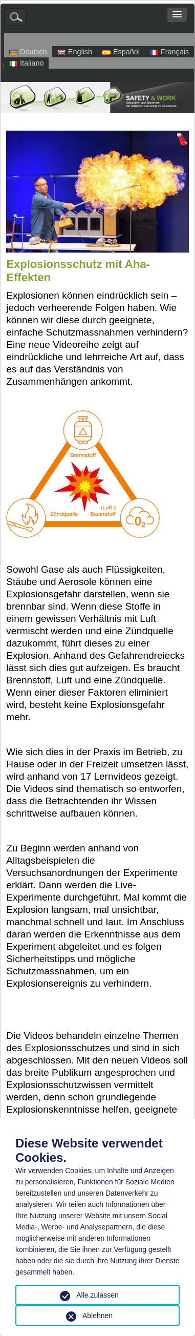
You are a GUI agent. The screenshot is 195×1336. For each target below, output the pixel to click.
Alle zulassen (97, 1295)
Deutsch (28, 52)
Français (169, 52)
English (74, 52)
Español (121, 52)
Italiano (26, 63)
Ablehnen (97, 1315)
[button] (177, 15)
